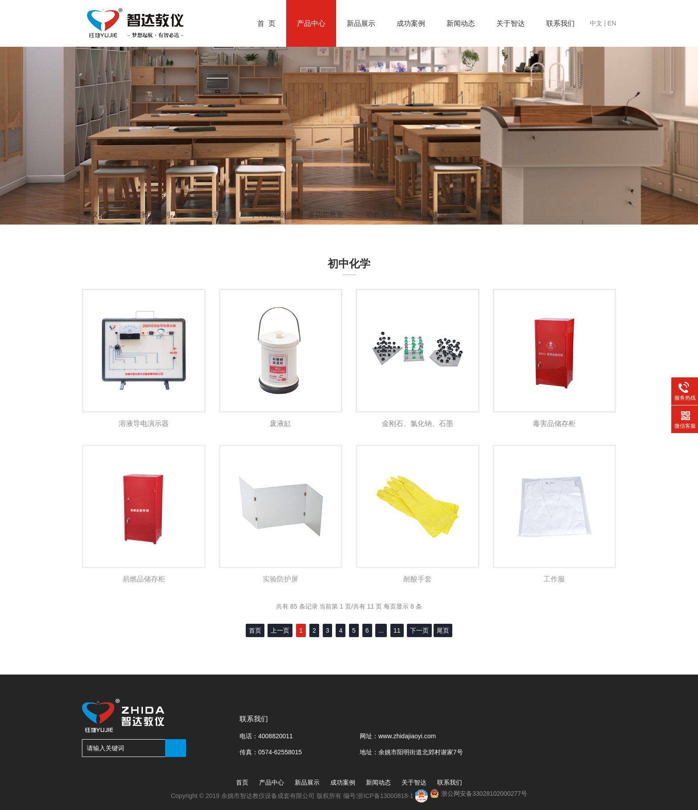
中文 (596, 23)
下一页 (419, 630)
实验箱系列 (152, 214)
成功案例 (411, 23)
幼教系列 (380, 214)
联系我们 (560, 23)
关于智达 (510, 23)
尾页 (443, 630)
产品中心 (311, 23)
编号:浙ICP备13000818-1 (379, 795)
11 (397, 630)
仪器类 (101, 214)
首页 (242, 782)
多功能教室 (326, 214)
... (381, 630)
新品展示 (361, 23)
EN (612, 23)
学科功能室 (268, 214)
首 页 (266, 23)
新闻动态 (460, 23)
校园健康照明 (438, 214)
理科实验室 (210, 214)
